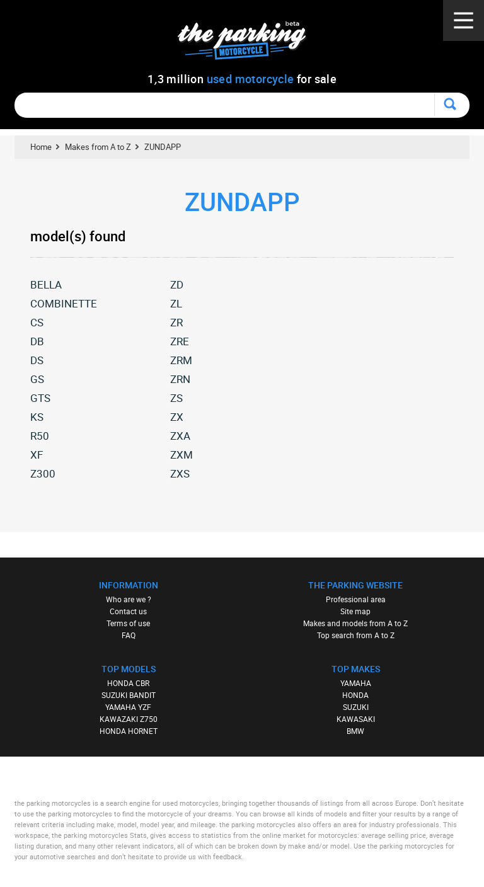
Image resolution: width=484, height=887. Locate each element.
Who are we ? (128, 599)
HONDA (355, 695)
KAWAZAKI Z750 (129, 719)
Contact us (128, 611)
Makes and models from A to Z (355, 623)
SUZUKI (356, 707)
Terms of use (128, 623)
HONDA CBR (128, 683)
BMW (355, 731)
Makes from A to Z (98, 146)
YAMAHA (355, 683)
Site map (355, 611)
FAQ (128, 635)
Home (41, 146)
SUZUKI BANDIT (128, 695)
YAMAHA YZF (128, 707)
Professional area (356, 599)
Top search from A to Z (356, 635)
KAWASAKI (356, 719)
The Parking (248, 43)
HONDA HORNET (129, 731)
